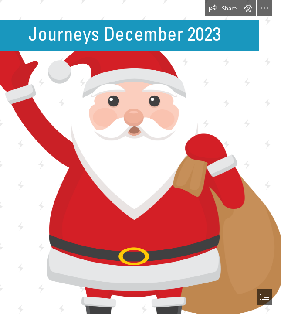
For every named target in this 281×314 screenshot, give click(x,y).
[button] (222, 8)
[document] (140, 157)
